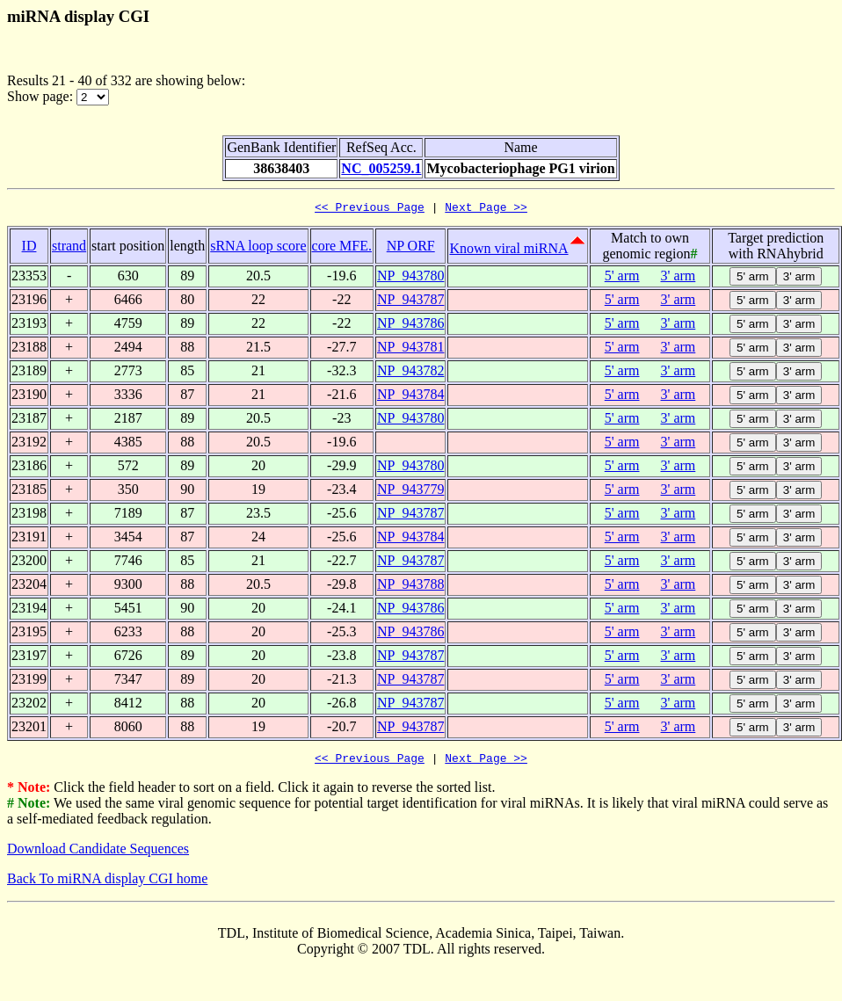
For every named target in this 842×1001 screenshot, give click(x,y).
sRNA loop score (258, 248)
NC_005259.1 (381, 168)
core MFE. (342, 248)
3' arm (678, 278)
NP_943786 (410, 325)
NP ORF (411, 248)
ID (29, 248)
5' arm (622, 278)
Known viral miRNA (508, 250)
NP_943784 (410, 396)
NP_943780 (410, 278)
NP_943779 (410, 491)
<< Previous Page (370, 209)
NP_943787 (410, 301)
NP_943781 (410, 349)
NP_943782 (410, 373)
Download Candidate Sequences (98, 853)
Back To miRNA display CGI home (107, 883)
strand (69, 248)
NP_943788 (410, 586)
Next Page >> (486, 209)
